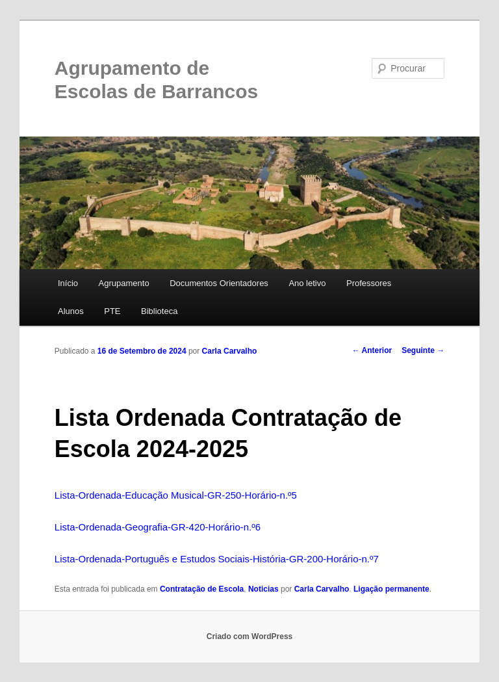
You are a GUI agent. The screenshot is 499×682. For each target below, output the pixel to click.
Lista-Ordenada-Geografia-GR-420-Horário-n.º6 (158, 526)
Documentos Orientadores (219, 283)
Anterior (372, 350)
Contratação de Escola (202, 589)
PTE (112, 311)
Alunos (71, 311)
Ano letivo (307, 283)
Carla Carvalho (229, 351)
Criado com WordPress (249, 636)
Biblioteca (159, 311)
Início (68, 283)
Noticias (263, 589)
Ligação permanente (391, 589)
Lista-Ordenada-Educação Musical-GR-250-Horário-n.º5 (176, 495)
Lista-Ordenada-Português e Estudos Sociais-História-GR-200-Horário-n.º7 (217, 558)
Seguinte (423, 350)
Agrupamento (124, 283)
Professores (368, 283)
